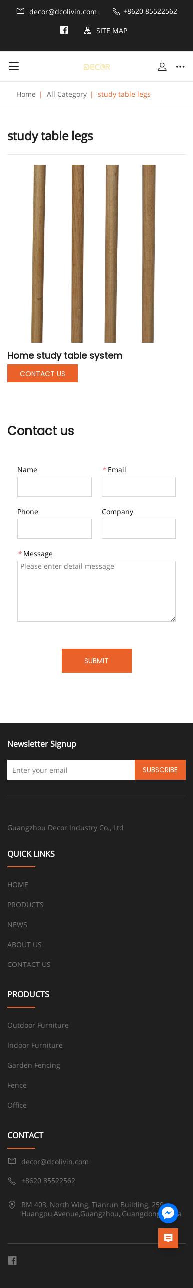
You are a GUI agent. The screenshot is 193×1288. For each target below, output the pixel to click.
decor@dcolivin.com (56, 11)
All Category (67, 94)
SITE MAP (105, 30)
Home (26, 94)
